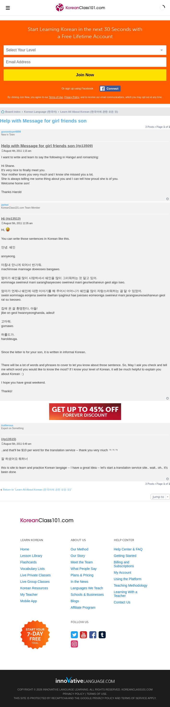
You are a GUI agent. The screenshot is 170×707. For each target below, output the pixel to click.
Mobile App (28, 601)
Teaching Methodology (130, 585)
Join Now (85, 75)
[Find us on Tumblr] (102, 634)
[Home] (81, 11)
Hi (3, 218)
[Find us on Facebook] (93, 634)
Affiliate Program (83, 607)
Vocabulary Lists (32, 569)
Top (167, 199)
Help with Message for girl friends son (43, 120)
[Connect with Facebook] (110, 88)
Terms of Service (134, 698)
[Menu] (7, 7)
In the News (79, 582)
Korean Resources (34, 588)
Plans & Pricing (82, 575)
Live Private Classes (35, 575)
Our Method (79, 549)
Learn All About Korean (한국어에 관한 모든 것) (89, 111)
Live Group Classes (35, 582)
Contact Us (122, 602)
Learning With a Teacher (125, 594)
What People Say (84, 569)
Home (24, 549)
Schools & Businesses (87, 594)
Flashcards (28, 562)
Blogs (75, 601)
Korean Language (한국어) (40, 111)
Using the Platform (127, 579)
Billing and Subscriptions (124, 564)
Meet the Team (82, 562)
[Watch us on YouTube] (83, 634)
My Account (122, 572)
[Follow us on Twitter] (74, 634)
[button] (162, 7)
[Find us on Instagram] (74, 644)
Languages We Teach (87, 588)
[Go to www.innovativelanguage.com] (85, 680)
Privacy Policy (71, 97)
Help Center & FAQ (128, 549)
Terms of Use (56, 97)
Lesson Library (31, 556)
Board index (13, 111)
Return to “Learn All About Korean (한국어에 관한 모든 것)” (37, 489)
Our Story (78, 556)
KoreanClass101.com (137, 689)
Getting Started (125, 556)
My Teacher (29, 594)
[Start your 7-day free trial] (35, 635)
